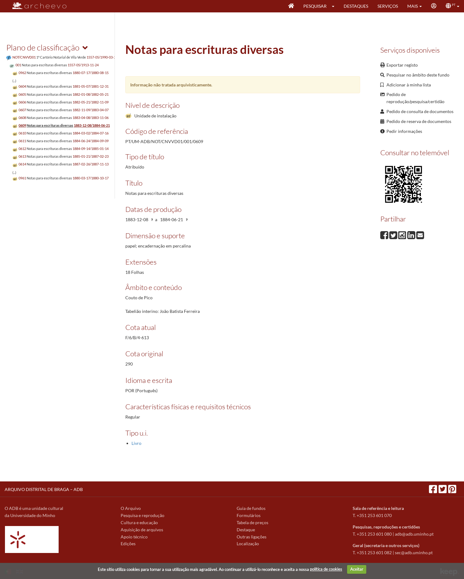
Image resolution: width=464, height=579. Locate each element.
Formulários (249, 515)
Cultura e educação (139, 522)
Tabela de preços (252, 522)
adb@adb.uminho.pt (414, 534)
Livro (136, 443)
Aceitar (356, 569)
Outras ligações (251, 536)
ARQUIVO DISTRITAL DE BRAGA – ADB (44, 489)
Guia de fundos (251, 508)
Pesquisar (315, 6)
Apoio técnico (134, 536)
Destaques (356, 6)
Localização (248, 543)
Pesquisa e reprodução (142, 515)
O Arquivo (131, 508)
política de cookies (326, 569)
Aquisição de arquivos (142, 529)
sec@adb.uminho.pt (414, 552)
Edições (128, 543)
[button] (335, 6)
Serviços (387, 6)
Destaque (246, 529)
